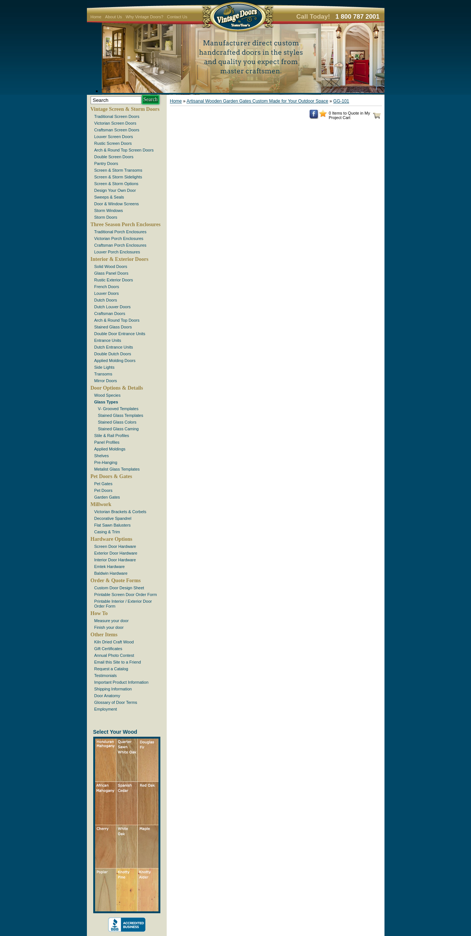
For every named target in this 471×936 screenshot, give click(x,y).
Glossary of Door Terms (115, 702)
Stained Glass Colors (117, 422)
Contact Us (177, 17)
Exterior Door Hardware (116, 553)
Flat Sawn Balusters (112, 525)
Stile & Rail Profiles (111, 435)
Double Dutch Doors (112, 354)
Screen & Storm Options (116, 183)
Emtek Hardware (109, 566)
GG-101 (341, 101)
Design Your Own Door (115, 190)
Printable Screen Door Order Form (125, 594)
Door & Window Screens (116, 204)
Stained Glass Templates (120, 415)
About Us (113, 17)
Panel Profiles (107, 442)
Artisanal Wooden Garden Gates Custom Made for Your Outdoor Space (257, 101)
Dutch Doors (105, 300)
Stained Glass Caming (118, 429)
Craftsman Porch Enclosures (120, 245)
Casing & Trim (107, 532)
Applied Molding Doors (115, 360)
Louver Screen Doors (113, 136)
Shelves (101, 455)
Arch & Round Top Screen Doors (124, 150)
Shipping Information (113, 689)
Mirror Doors (105, 380)
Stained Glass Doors (113, 327)
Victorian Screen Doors (115, 123)
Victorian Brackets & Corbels (120, 511)
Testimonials (105, 675)
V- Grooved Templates (118, 408)
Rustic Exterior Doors (113, 280)
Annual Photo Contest (114, 655)
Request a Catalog (111, 669)
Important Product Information (121, 682)
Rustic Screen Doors (113, 143)
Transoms (103, 374)
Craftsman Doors (109, 313)
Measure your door (111, 620)
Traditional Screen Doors (116, 116)
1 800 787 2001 (358, 16)
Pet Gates (103, 483)
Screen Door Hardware (115, 546)
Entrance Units (107, 340)
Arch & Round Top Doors (116, 320)
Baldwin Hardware (111, 573)
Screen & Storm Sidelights (118, 177)
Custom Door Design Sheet (119, 588)
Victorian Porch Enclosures (119, 238)
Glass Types (106, 402)
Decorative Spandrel (113, 518)
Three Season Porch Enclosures (126, 224)
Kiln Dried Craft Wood (114, 642)
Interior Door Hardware (115, 560)
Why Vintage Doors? (144, 17)
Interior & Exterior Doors (119, 259)
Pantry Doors (106, 163)
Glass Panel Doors (111, 273)
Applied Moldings (110, 449)
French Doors (106, 286)
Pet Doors (103, 490)
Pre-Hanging (105, 462)
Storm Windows (108, 210)
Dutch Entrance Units (113, 347)
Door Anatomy (107, 695)
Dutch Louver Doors (112, 307)
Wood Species (107, 395)
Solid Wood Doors (110, 266)
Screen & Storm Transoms (118, 170)
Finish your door (109, 627)
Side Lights (104, 367)
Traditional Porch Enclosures (120, 232)
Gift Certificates (108, 648)
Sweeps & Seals (109, 197)
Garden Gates (107, 497)
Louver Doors (106, 293)
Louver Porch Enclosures (117, 252)
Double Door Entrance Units (119, 333)
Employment (105, 709)
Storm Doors (105, 217)
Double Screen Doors (114, 157)
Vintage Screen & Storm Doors (125, 109)
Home (96, 17)
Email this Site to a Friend (117, 662)
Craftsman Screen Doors (116, 130)
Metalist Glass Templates (117, 469)
